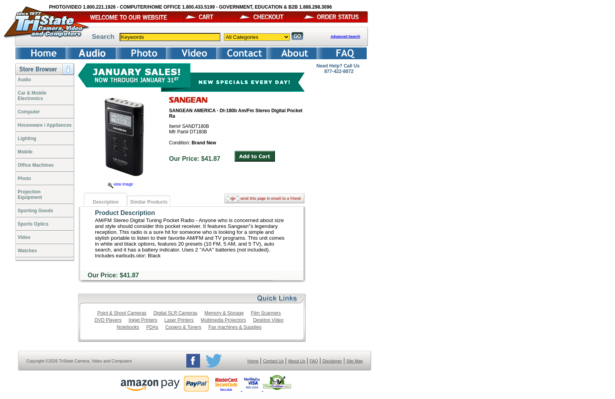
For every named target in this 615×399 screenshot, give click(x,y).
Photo (24, 178)
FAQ (313, 361)
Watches (27, 250)
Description (105, 202)
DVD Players (108, 320)
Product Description (125, 213)
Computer (29, 112)
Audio (24, 79)
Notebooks (127, 327)
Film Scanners (266, 313)
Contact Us (273, 361)
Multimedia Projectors (223, 320)
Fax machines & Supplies (234, 327)
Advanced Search (345, 36)
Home (252, 361)
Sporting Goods (35, 210)
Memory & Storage (224, 313)
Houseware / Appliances (45, 125)
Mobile (25, 152)
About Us (296, 361)
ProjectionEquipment (30, 194)
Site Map (354, 361)
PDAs (152, 327)
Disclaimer (332, 361)
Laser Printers (179, 320)
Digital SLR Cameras (175, 313)
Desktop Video (268, 320)
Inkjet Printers (143, 320)
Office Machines (36, 165)
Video (24, 237)
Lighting (27, 138)
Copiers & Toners (183, 327)
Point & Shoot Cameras (121, 313)
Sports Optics (33, 224)
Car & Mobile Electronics (32, 95)
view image (120, 184)
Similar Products (148, 202)
